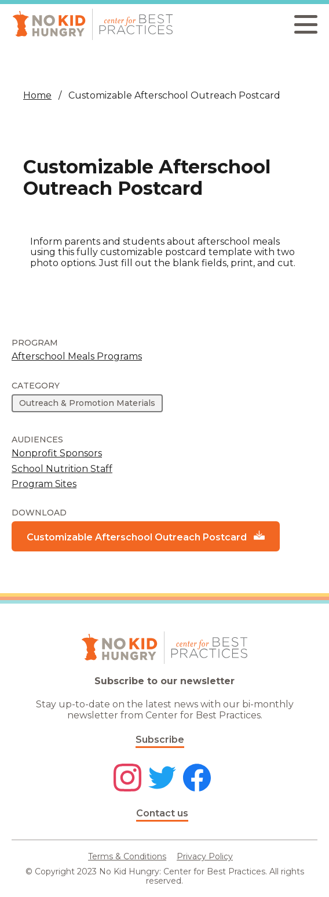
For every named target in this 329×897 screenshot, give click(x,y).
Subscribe (160, 739)
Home (37, 95)
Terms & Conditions (127, 856)
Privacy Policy (205, 856)
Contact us (162, 813)
